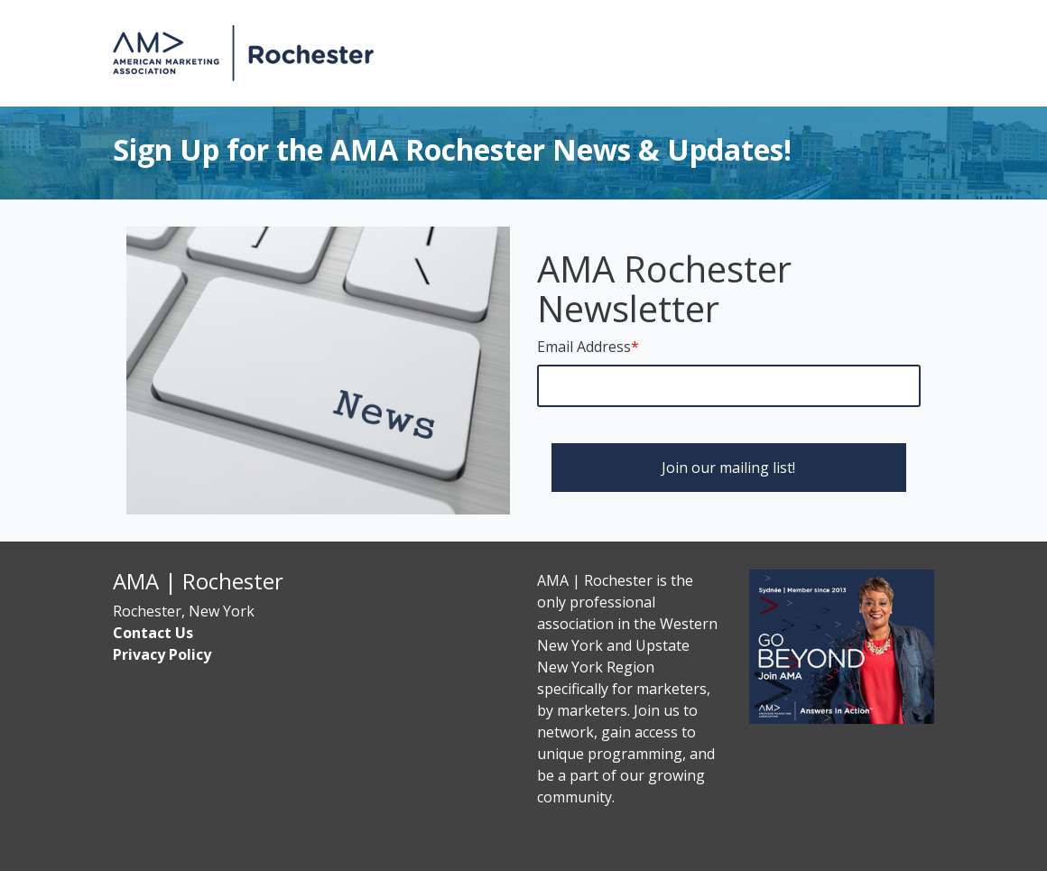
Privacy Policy (162, 654)
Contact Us (153, 633)
